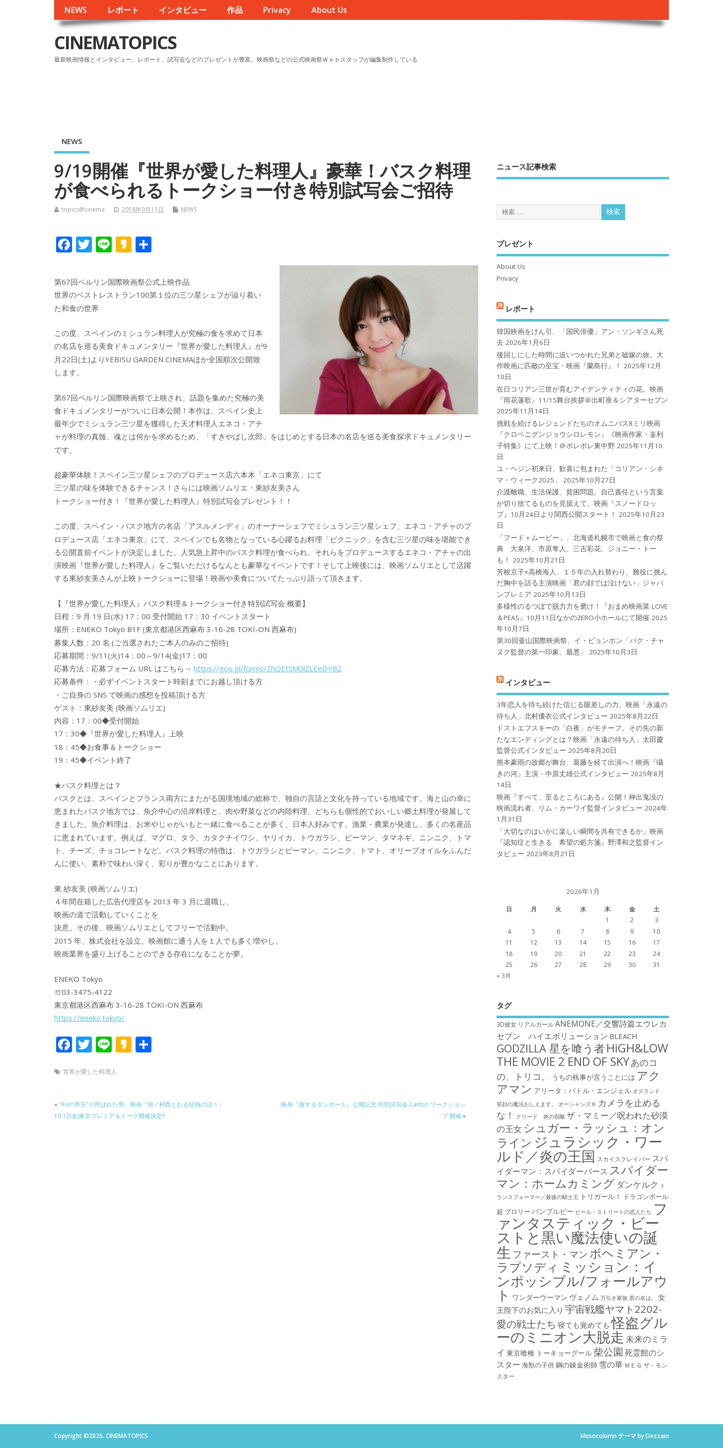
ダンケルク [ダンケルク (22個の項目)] (637, 1184)
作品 (235, 9)
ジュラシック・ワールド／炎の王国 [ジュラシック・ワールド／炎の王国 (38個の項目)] (579, 1148)
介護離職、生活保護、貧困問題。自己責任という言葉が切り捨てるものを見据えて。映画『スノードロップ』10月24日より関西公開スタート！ (580, 503)
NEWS (75, 9)
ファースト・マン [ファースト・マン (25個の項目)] (550, 1254)
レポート (123, 9)
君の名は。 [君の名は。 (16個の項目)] (642, 1297)
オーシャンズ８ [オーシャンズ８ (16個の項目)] (577, 1104)
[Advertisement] (479, 94)
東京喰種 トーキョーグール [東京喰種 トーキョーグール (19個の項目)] (549, 1353)
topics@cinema (83, 209)
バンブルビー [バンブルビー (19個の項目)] (553, 1211)
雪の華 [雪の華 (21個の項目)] (611, 1364)
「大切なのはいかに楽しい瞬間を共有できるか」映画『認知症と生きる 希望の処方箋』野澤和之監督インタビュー (580, 842)
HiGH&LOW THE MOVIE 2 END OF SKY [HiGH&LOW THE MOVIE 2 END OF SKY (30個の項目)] (582, 1054)
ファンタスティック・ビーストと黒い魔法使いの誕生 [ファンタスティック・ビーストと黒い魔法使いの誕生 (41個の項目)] (582, 1230)
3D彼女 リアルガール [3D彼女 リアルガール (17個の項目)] (525, 1024)
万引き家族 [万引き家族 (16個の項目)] (614, 1297)
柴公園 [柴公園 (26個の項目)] (608, 1352)
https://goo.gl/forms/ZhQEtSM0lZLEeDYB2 (268, 668)
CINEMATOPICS (115, 42)
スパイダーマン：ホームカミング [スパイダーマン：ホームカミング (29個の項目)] (582, 1176)
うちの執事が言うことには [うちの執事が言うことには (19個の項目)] (593, 1077)
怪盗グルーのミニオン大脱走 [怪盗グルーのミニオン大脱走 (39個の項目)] (582, 1329)
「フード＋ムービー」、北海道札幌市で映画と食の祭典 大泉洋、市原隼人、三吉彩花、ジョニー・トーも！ (580, 548)
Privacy (277, 9)
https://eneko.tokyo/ (89, 1018)
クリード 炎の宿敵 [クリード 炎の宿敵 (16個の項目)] (540, 1116)
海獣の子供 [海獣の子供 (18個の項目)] (538, 1365)
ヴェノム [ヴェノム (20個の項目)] (584, 1297)
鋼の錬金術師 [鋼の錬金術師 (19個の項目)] (576, 1364)
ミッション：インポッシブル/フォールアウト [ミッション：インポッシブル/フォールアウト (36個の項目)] (582, 1280)
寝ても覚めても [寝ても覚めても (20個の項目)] (584, 1325)
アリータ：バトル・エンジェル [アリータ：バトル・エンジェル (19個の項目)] (582, 1090)
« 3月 (504, 975)
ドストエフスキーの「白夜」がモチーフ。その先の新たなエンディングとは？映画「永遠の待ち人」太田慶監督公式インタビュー (580, 739)
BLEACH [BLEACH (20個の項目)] (623, 1036)
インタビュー (183, 9)
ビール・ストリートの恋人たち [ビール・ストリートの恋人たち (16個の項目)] (613, 1211)
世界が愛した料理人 (90, 1071)
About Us (329, 9)
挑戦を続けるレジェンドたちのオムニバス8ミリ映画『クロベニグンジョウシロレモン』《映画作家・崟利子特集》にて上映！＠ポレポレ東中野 (580, 434)
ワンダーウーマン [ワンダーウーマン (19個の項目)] (540, 1297)
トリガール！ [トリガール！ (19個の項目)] (601, 1196)
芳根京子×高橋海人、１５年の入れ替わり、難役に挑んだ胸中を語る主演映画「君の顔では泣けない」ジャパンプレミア (582, 583)
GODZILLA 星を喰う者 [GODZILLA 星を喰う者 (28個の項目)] (551, 1048)
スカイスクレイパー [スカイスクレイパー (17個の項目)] (624, 1159)
